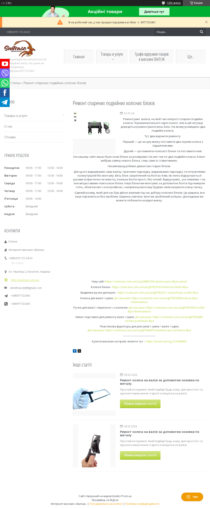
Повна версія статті (140, 403)
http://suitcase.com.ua (25, 280)
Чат (192, 497)
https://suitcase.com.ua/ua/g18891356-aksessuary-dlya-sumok (146, 281)
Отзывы (10, 137)
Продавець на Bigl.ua (105, 500)
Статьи (15, 83)
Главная (78, 56)
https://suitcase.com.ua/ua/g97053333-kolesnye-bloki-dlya (150, 287)
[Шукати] (201, 32)
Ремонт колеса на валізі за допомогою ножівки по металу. (159, 382)
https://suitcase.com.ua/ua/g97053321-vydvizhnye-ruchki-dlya (157, 292)
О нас (8, 126)
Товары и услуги (112, 54)
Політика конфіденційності (142, 504)
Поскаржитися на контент (106, 504)
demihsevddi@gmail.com (26, 288)
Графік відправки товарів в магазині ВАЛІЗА (152, 56)
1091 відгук (174, 3)
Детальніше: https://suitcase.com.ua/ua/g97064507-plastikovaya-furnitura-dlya (139, 330)
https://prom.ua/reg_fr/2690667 (166, 341)
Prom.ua (126, 496)
